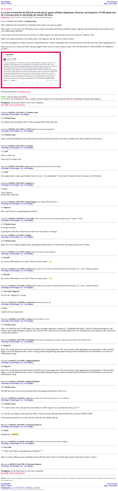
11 (1, 286)
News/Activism (112, 2)
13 (2, 319)
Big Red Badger (31, 202)
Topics (106, 3)
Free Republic (5, 2)
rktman (29, 269)
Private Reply (14, 114)
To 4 (21, 204)
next (20, 105)
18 (2, 425)
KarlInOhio (31, 340)
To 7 (21, 304)
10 (2, 269)
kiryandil (30, 441)
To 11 (22, 443)
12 (2, 302)
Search (9, 3)
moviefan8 (29, 146)
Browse (3, 3)
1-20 (6, 105)
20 (2, 464)
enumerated (31, 302)
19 (2, 441)
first (2, 105)
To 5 (21, 220)
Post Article (113, 3)
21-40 (11, 105)
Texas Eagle (30, 218)
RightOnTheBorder (33, 361)
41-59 (16, 105)
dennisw (28, 252)
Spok (28, 398)
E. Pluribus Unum (32, 112)
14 (2, 340)
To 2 (21, 168)
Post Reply (5, 114)
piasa (27, 166)
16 (2, 381)
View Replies (24, 114)
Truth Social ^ (5, 17)
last (23, 105)
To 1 (21, 131)
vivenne (29, 319)
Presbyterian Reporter (34, 425)
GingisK (28, 235)
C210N (28, 129)
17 (2, 398)
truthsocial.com (24, 92)
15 (2, 361)
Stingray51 (29, 183)
